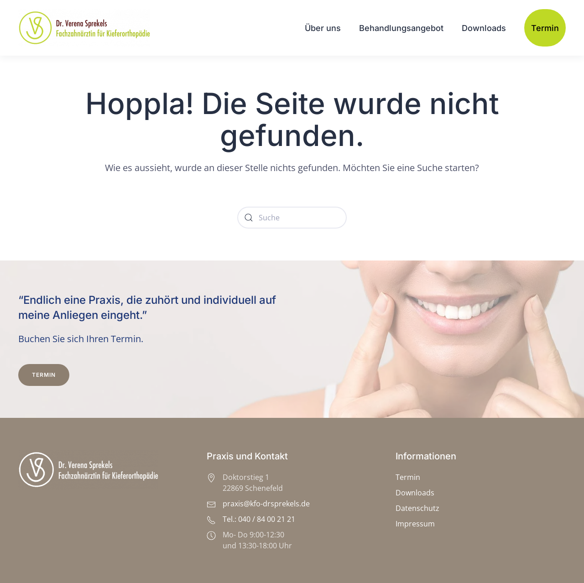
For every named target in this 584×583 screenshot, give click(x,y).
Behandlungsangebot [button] (401, 28)
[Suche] (292, 218)
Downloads (484, 28)
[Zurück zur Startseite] (85, 28)
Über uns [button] (323, 28)
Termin (545, 28)
